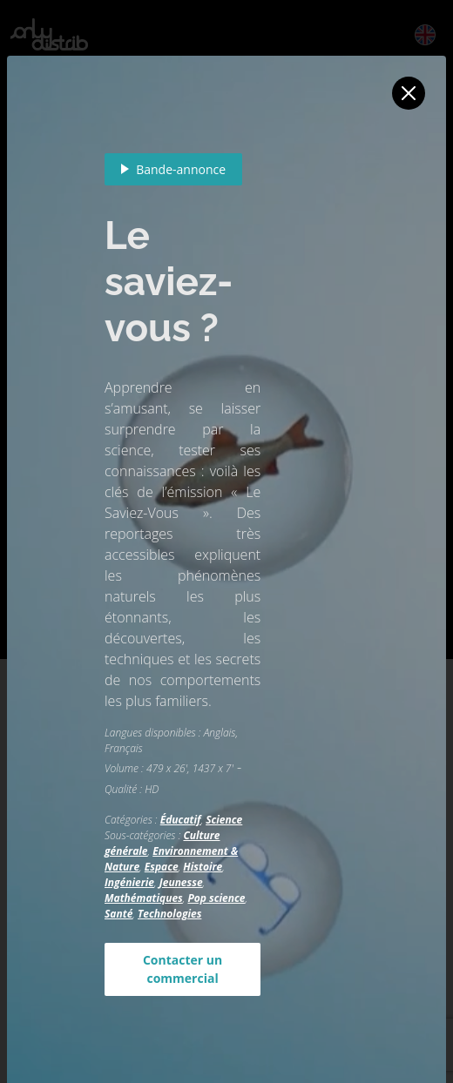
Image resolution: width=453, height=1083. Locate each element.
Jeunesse (181, 882)
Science (224, 819)
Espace (162, 866)
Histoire (202, 866)
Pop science (216, 898)
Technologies (169, 913)
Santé (118, 913)
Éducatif (180, 819)
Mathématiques (144, 898)
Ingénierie (129, 882)
